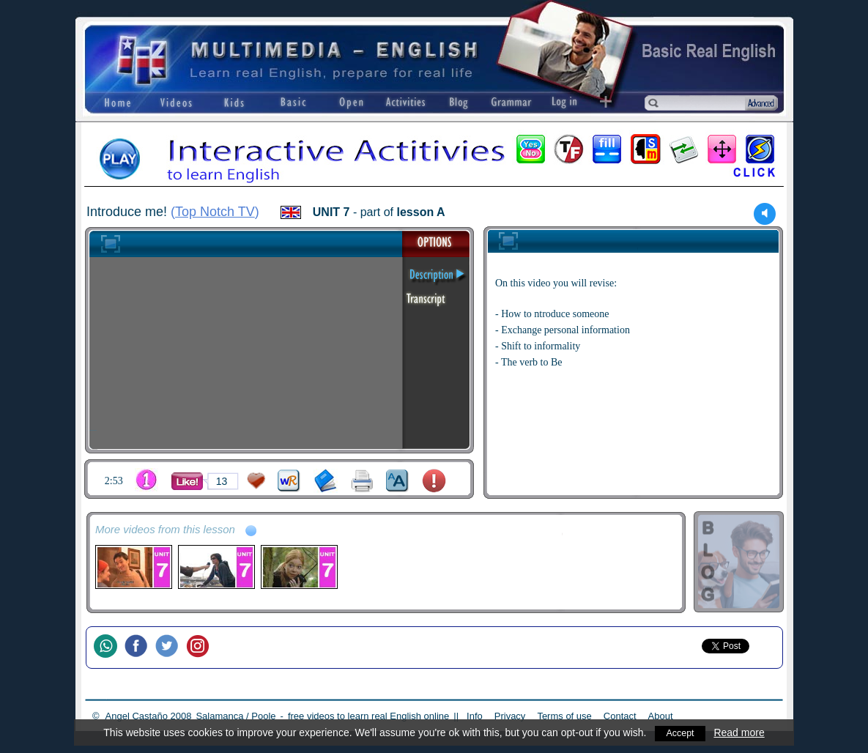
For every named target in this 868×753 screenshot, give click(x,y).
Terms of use (564, 716)
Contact (620, 716)
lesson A (421, 212)
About (660, 716)
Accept (680, 732)
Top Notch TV (215, 211)
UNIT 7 (331, 212)
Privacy (510, 716)
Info (475, 716)
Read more (741, 732)
